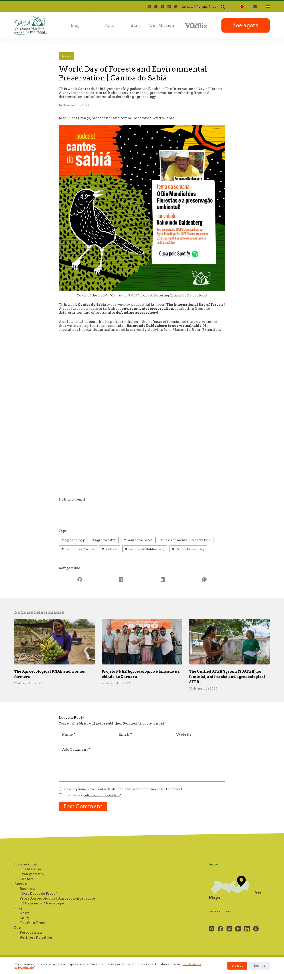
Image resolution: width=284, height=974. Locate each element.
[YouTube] (162, 6)
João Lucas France (77, 549)
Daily (25, 918)
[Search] (223, 7)
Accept (237, 965)
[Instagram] (149, 6)
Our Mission (162, 25)
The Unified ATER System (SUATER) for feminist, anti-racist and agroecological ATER (227, 676)
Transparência (206, 6)
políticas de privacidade (101, 795)
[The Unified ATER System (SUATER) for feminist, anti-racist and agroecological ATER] (229, 641)
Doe (17, 928)
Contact (27, 879)
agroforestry (104, 540)
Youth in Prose (33, 923)
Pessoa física (31, 933)
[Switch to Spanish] (265, 6)
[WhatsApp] (204, 579)
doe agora (246, 25)
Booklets (27, 889)
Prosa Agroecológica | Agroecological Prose (57, 898)
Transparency (32, 874)
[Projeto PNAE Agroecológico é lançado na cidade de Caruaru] (142, 641)
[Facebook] (156, 6)
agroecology (73, 540)
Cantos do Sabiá (138, 540)
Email (125, 734)
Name (68, 734)
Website (183, 734)
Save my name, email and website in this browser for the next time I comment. (123, 789)
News (66, 56)
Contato (187, 6)
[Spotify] (176, 6)
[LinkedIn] (169, 6)
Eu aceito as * (92, 795)
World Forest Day (188, 549)
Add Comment (76, 750)
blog (75, 25)
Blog (18, 908)
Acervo (20, 884)
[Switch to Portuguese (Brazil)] (254, 6)
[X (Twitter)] (121, 579)
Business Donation (36, 937)
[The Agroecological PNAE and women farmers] (54, 641)
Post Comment (83, 806)
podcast (110, 549)
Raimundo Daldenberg (145, 549)
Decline (259, 965)
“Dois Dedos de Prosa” (38, 894)
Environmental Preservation (185, 540)
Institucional (25, 864)
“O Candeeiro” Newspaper (43, 903)
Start (136, 25)
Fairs (109, 25)
